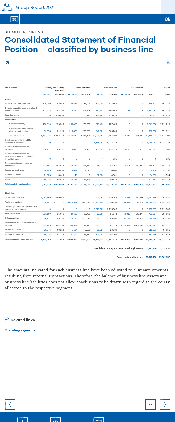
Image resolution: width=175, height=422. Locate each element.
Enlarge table (17, 63)
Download (158, 75)
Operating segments (20, 330)
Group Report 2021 (35, 7)
